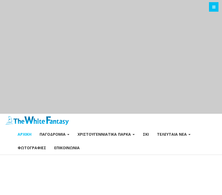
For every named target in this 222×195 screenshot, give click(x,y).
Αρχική (24, 134)
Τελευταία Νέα (174, 134)
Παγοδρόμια (54, 134)
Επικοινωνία (67, 147)
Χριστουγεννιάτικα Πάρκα (106, 134)
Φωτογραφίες (32, 147)
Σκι (146, 134)
